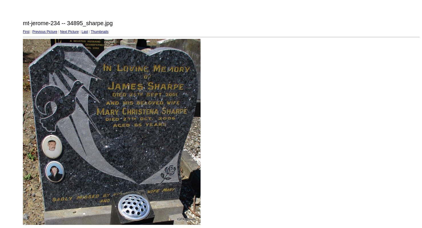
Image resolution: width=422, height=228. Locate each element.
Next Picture (69, 32)
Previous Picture (44, 32)
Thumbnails (100, 32)
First (26, 32)
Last (84, 32)
